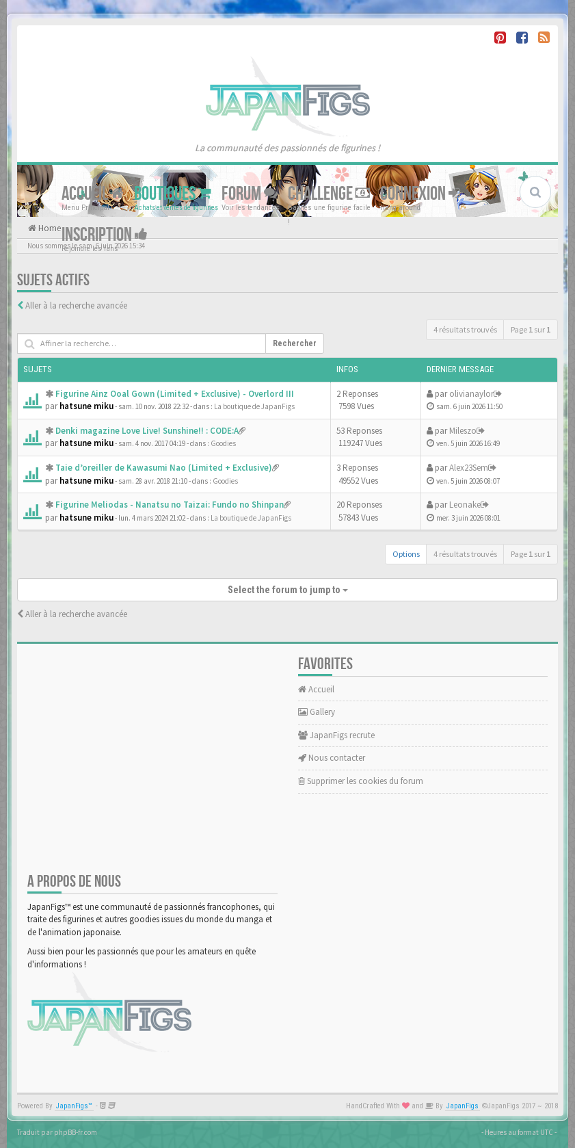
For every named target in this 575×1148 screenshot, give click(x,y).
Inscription (105, 235)
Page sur (530, 329)
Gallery (316, 712)
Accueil (93, 194)
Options (406, 554)
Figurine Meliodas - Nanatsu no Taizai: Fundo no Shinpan (169, 504)
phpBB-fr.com (75, 1132)
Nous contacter (331, 758)
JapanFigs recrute (336, 735)
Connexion (420, 194)
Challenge (329, 194)
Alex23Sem (468, 467)
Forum (250, 194)
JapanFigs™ (74, 1105)
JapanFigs (462, 1105)
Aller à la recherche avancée (76, 305)
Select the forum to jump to (288, 589)
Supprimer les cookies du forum (360, 781)
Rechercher (295, 343)
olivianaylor (471, 394)
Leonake (465, 504)
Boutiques (172, 194)
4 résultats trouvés (465, 329)
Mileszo (463, 430)
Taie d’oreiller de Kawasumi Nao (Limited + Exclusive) (163, 467)
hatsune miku (86, 406)
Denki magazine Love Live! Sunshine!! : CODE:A (147, 430)
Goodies (223, 443)
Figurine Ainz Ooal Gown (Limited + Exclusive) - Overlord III (174, 394)
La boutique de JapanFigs (254, 406)
